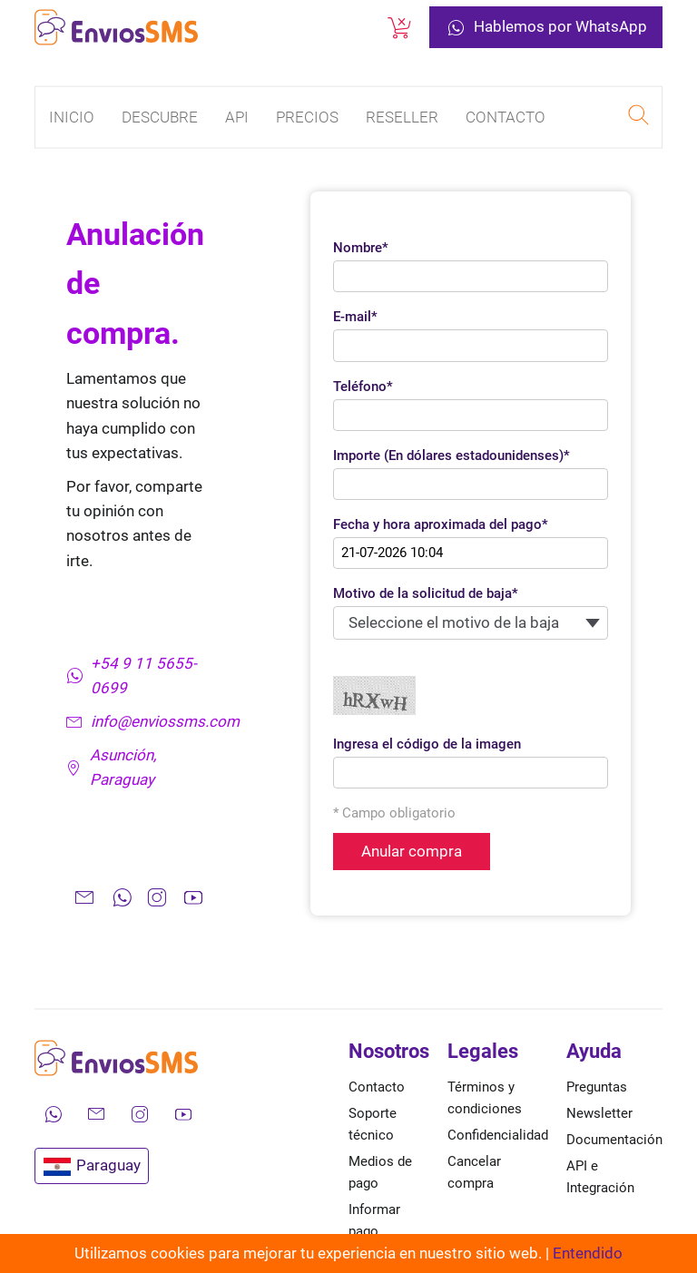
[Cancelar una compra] (399, 27)
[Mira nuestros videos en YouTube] (183, 1114)
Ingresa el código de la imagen (427, 744)
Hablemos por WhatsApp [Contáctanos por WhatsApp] (546, 27)
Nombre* (360, 248)
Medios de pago (380, 1172)
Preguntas (596, 1087)
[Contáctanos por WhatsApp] (52, 1114)
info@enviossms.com (143, 721)
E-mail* (355, 316)
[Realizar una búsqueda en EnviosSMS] (638, 117)
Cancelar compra (474, 1172)
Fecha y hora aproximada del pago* (440, 524)
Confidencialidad (497, 1135)
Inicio (71, 117)
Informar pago (374, 1220)
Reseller (402, 117)
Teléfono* (363, 386)
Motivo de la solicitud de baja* (425, 593)
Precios (307, 117)
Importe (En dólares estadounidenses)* (451, 455)
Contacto (505, 117)
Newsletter (599, 1113)
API (237, 117)
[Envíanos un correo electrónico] (96, 1114)
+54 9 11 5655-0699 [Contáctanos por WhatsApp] (131, 675)
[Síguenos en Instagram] (140, 1114)
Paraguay (92, 1166)
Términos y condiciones (484, 1098)
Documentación (614, 1139)
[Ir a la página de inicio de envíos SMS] (116, 27)
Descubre (160, 117)
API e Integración (600, 1177)
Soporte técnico (372, 1124)
